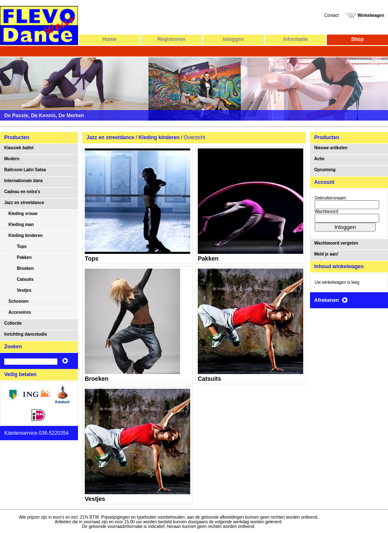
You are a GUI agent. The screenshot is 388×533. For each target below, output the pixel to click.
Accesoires (19, 312)
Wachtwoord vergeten (336, 243)
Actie (319, 158)
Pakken (24, 257)
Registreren (171, 39)
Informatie (295, 39)
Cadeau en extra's (22, 191)
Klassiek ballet (18, 147)
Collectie (13, 323)
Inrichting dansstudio (25, 334)
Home (109, 39)
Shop (357, 39)
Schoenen (18, 301)
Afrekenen (331, 300)
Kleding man (21, 224)
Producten (16, 137)
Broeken (25, 268)
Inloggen (233, 39)
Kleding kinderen (25, 235)
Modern (11, 158)
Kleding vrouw (23, 213)
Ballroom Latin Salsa (25, 169)
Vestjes (24, 290)
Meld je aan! (326, 254)
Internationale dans (23, 180)
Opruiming (325, 169)
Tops (22, 246)
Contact (331, 15)
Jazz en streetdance (24, 202)
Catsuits (25, 279)
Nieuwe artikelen (331, 147)
